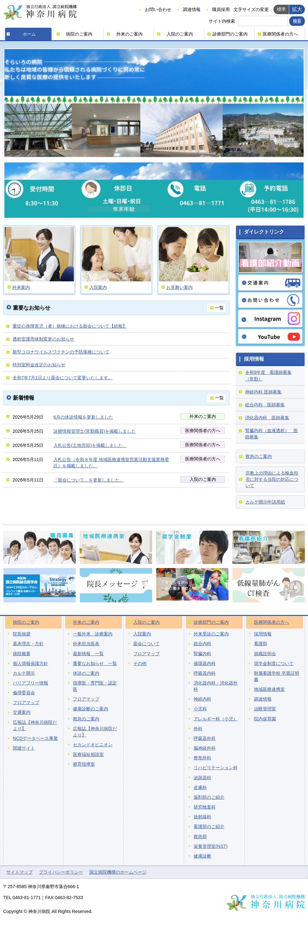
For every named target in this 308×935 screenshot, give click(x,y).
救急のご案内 (258, 456)
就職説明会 (265, 653)
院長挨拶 (21, 633)
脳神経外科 (205, 748)
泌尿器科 (202, 777)
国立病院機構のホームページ (117, 872)
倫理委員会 (24, 692)
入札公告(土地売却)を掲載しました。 (90, 445)
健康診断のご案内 (90, 708)
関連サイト (24, 748)
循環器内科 (205, 663)
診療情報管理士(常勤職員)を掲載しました (94, 431)
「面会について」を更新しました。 (88, 479)
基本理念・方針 (28, 643)
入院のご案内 (180, 34)
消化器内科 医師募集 (267, 417)
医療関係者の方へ (280, 34)
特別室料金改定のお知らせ (39, 364)
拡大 (297, 9)
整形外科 (202, 757)
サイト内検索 (222, 21)
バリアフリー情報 (30, 682)
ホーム (29, 34)
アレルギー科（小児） (216, 718)
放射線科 (202, 816)
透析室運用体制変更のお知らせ (43, 338)
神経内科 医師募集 (263, 391)
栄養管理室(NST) (211, 846)
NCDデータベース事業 (35, 738)
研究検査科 (205, 806)
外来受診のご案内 (211, 633)
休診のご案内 (86, 673)
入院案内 (142, 633)
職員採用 (221, 9)
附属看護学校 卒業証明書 (276, 676)
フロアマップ (26, 702)
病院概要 (21, 653)
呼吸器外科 (205, 738)
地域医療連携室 (269, 689)
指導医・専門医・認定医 (95, 686)
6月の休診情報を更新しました (83, 417)
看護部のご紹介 (209, 826)
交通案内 (21, 712)
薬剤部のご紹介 (209, 797)
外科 (198, 728)
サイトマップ (19, 872)
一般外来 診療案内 (93, 633)
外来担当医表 (86, 643)
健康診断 (202, 856)
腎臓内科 (202, 653)
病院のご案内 (79, 34)
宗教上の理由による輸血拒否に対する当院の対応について (271, 479)
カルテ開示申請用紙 (265, 501)
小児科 (200, 708)
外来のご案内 (129, 34)
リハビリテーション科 (216, 767)
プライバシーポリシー (61, 872)
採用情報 (263, 633)
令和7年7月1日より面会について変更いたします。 (63, 377)
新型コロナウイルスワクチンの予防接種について (61, 351)
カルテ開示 (24, 673)
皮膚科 (200, 787)
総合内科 (202, 643)
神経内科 (202, 698)
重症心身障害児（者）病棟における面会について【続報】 (70, 326)
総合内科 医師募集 (265, 404)
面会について (146, 643)
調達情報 (192, 9)
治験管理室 (265, 708)
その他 (139, 663)
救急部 (200, 836)
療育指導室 (84, 764)
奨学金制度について (274, 663)
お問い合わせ (158, 9)
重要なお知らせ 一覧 (95, 663)
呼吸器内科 (205, 673)
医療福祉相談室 (88, 754)
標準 (281, 9)
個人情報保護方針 (30, 663)
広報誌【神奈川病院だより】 (35, 725)
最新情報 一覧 (88, 653)
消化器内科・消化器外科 (216, 686)
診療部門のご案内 (230, 34)
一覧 (219, 307)
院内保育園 (265, 718)
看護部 (260, 643)
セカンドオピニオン (93, 744)
